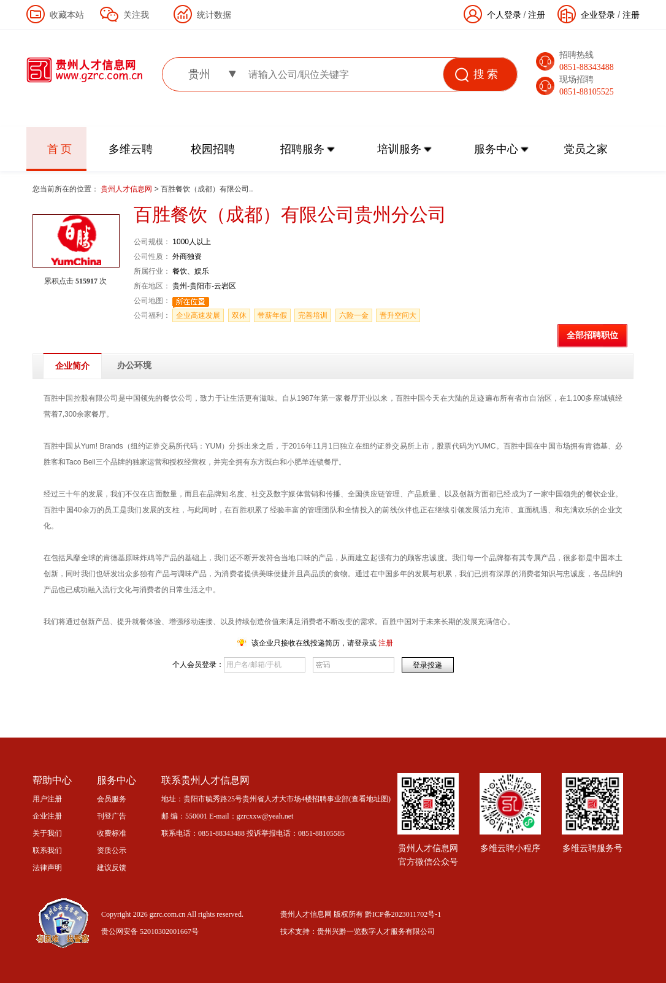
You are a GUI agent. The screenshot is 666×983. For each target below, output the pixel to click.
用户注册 (47, 799)
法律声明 (47, 867)
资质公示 (111, 850)
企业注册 (47, 816)
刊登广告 (111, 816)
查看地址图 (369, 799)
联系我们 (47, 850)
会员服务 (111, 799)
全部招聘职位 (592, 335)
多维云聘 (131, 149)
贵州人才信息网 (127, 189)
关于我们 (47, 833)
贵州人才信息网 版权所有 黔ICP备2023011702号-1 (360, 914)
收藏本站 (67, 15)
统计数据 (214, 15)
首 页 (59, 149)
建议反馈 (111, 867)
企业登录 (598, 15)
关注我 (136, 15)
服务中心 (496, 149)
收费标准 (111, 833)
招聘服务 (302, 149)
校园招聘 (213, 149)
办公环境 (134, 365)
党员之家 (586, 149)
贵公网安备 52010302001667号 (150, 931)
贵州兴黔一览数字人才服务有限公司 (376, 931)
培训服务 (399, 149)
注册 (631, 15)
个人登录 (504, 15)
